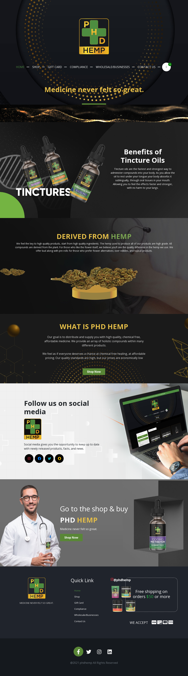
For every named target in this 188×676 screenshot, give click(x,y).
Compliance (79, 67)
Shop (36, 67)
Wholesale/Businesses (113, 67)
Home (20, 67)
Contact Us (146, 67)
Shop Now (94, 372)
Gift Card (55, 67)
